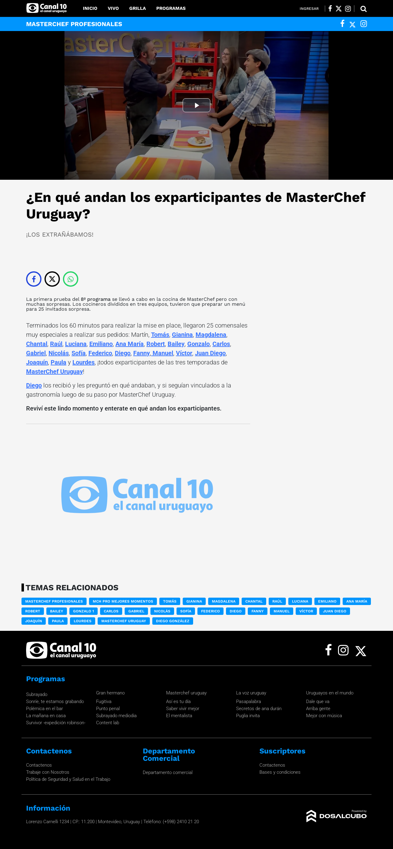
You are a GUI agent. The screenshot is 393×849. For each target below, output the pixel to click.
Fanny (141, 353)
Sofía (79, 353)
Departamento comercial (168, 772)
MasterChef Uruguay (54, 371)
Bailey (176, 344)
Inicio (90, 8)
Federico (100, 353)
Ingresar (309, 8)
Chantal (36, 344)
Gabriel (36, 353)
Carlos (221, 344)
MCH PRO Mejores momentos (123, 601)
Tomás (160, 334)
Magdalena (211, 334)
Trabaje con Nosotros (47, 772)
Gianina (182, 334)
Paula (58, 362)
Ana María (129, 344)
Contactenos (39, 765)
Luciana (76, 344)
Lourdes (83, 362)
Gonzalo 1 (83, 611)
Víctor (184, 353)
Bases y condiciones (280, 772)
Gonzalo (198, 344)
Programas (171, 8)
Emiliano (101, 344)
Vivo (113, 8)
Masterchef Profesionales (54, 601)
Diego (122, 353)
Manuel (162, 353)
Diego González (172, 621)
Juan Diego (210, 353)
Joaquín (37, 362)
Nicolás (59, 353)
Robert (155, 344)
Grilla (137, 8)
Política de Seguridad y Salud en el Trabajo (68, 779)
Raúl (56, 344)
